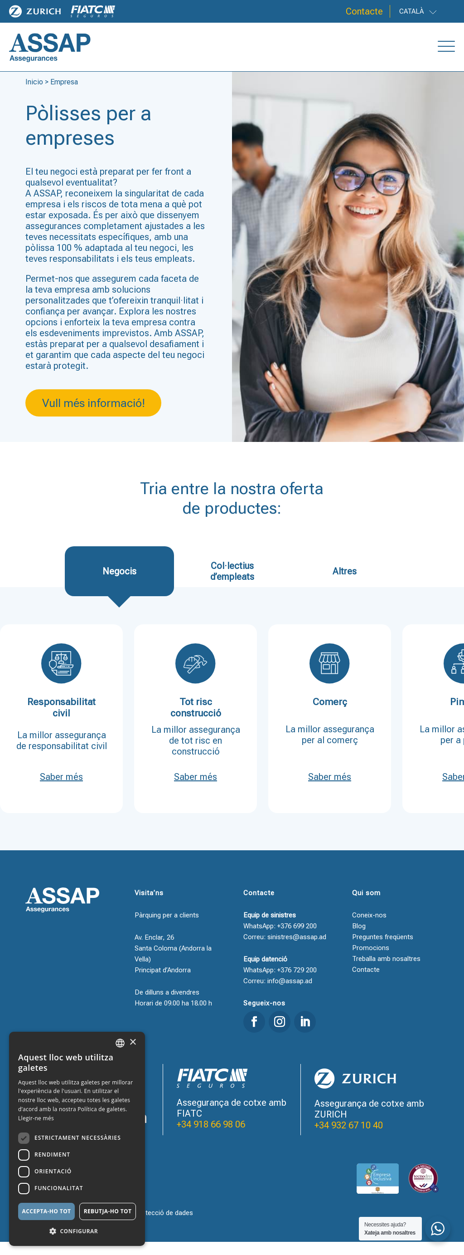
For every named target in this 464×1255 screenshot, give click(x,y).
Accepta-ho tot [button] (46, 1211)
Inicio (34, 95)
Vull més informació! (93, 416)
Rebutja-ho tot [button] (108, 1211)
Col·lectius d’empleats (232, 584)
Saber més (61, 789)
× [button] (132, 1042)
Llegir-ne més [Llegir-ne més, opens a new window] (36, 1118)
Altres (345, 584)
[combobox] (120, 1043)
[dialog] (77, 1139)
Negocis (119, 584)
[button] (77, 1231)
